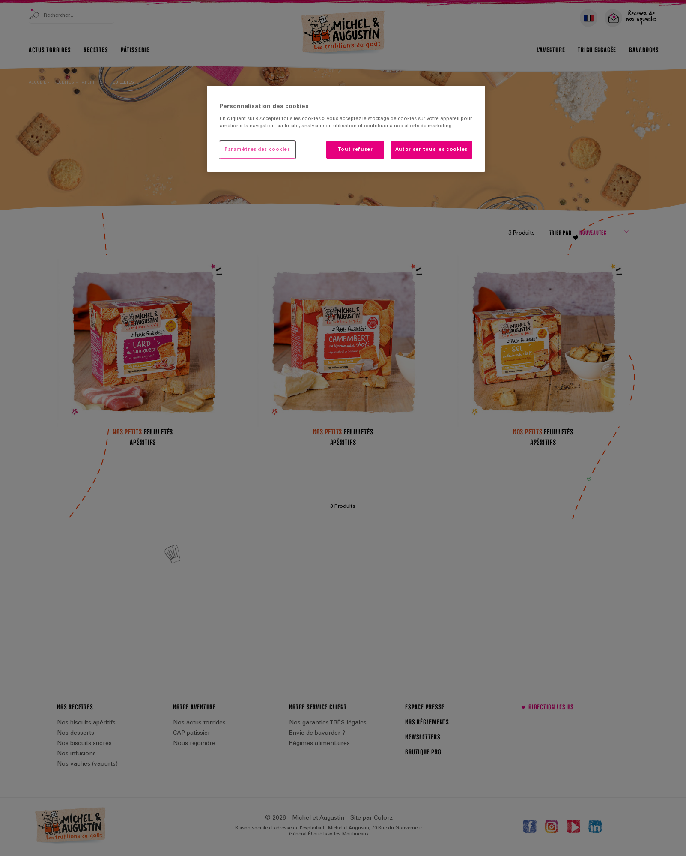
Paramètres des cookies (257, 149)
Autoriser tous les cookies (431, 149)
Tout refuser (355, 149)
